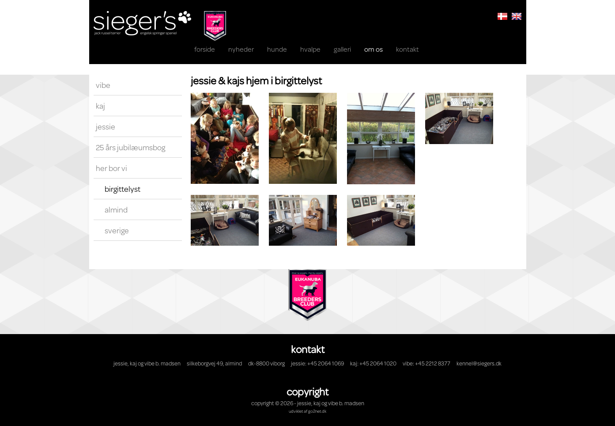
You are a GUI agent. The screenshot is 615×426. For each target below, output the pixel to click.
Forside (204, 49)
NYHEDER (241, 49)
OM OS (373, 49)
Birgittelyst (122, 188)
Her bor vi (111, 168)
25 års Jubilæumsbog (130, 147)
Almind (116, 209)
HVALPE (310, 49)
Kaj (100, 105)
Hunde (277, 49)
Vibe (103, 85)
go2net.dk (317, 411)
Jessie (105, 126)
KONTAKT (407, 49)
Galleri (342, 49)
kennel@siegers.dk (479, 363)
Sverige (117, 230)
